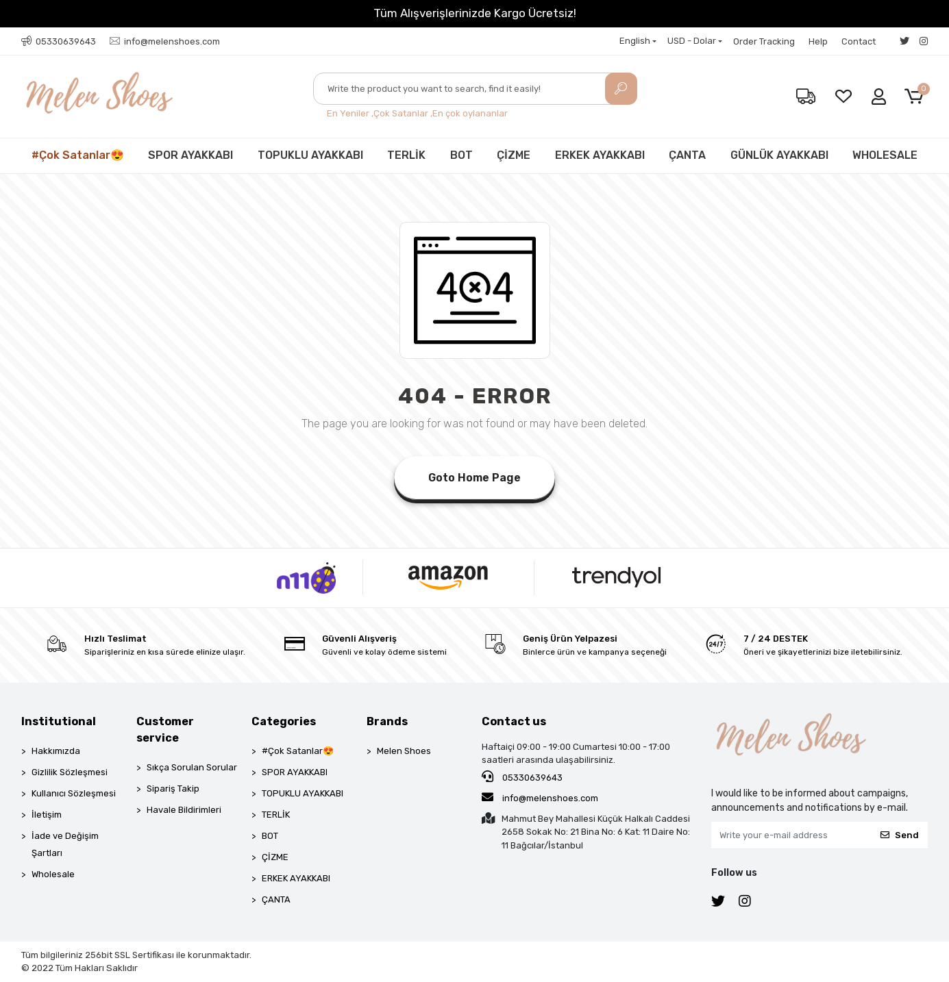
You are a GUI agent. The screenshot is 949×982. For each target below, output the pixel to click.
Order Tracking (764, 41)
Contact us (514, 721)
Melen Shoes (404, 751)
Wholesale (53, 874)
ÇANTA (687, 155)
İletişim (47, 814)
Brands (387, 721)
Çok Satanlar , (402, 113)
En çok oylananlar (470, 113)
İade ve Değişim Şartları (65, 844)
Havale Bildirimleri (184, 810)
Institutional (58, 721)
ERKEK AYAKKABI (600, 155)
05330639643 (522, 776)
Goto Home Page (474, 477)
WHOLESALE (884, 155)
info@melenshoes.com (540, 797)
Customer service (165, 729)
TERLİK (406, 155)
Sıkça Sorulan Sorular (192, 767)
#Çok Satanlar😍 (78, 155)
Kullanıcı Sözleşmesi (74, 793)
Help (818, 41)
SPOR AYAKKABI (190, 155)
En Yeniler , (350, 113)
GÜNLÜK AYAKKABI (779, 155)
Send (899, 835)
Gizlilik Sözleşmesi (70, 772)
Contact (858, 41)
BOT (461, 155)
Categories (283, 721)
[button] (916, 96)
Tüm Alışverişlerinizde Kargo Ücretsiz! (474, 13)
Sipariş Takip (173, 788)
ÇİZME (513, 155)
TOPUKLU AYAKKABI (310, 155)
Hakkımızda (56, 751)
